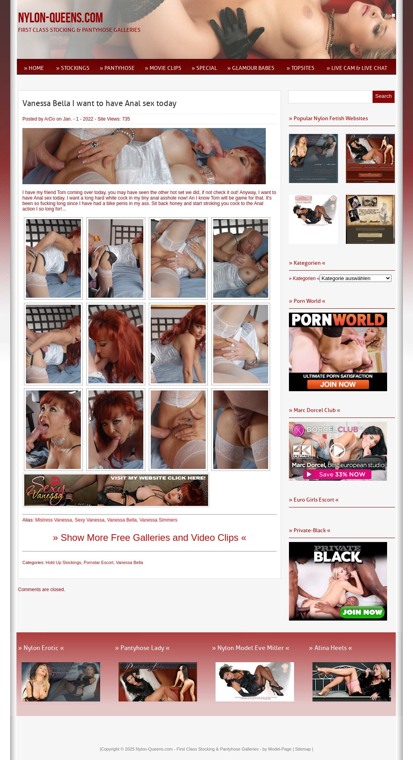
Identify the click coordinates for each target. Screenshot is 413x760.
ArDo (49, 119)
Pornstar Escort (98, 562)
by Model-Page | (279, 749)
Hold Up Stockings (63, 562)
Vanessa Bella (122, 520)
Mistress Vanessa (53, 520)
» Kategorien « (304, 278)
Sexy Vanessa (89, 520)
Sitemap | (304, 749)
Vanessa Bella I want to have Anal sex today (99, 103)
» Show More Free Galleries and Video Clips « (149, 537)
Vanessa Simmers (158, 520)
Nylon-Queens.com (60, 18)
